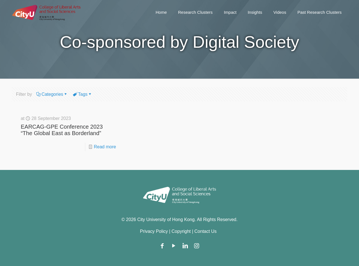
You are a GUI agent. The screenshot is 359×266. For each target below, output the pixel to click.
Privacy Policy (154, 231)
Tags (82, 94)
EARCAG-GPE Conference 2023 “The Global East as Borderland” (62, 130)
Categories (52, 94)
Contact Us (205, 231)
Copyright (181, 231)
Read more (105, 146)
